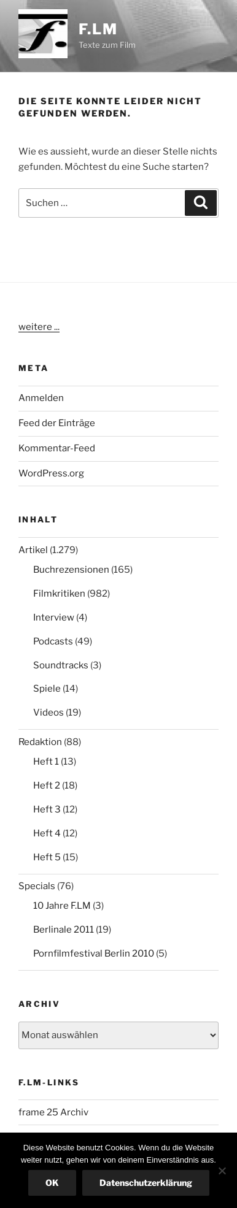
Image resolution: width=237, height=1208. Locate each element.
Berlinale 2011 (63, 929)
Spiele (47, 688)
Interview (53, 617)
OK (52, 1182)
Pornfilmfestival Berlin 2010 (93, 953)
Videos (48, 712)
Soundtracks (60, 665)
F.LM (98, 29)
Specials (36, 886)
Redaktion (40, 741)
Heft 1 (46, 761)
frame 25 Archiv (53, 1112)
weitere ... (39, 326)
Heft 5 (47, 857)
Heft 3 (47, 809)
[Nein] (222, 1170)
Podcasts (53, 641)
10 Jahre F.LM (62, 905)
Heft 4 (47, 833)
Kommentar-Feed (56, 448)
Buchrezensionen (71, 569)
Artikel (33, 550)
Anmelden (41, 397)
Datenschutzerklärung (145, 1182)
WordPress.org (51, 473)
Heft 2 (46, 785)
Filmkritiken (59, 593)
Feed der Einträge (56, 423)
